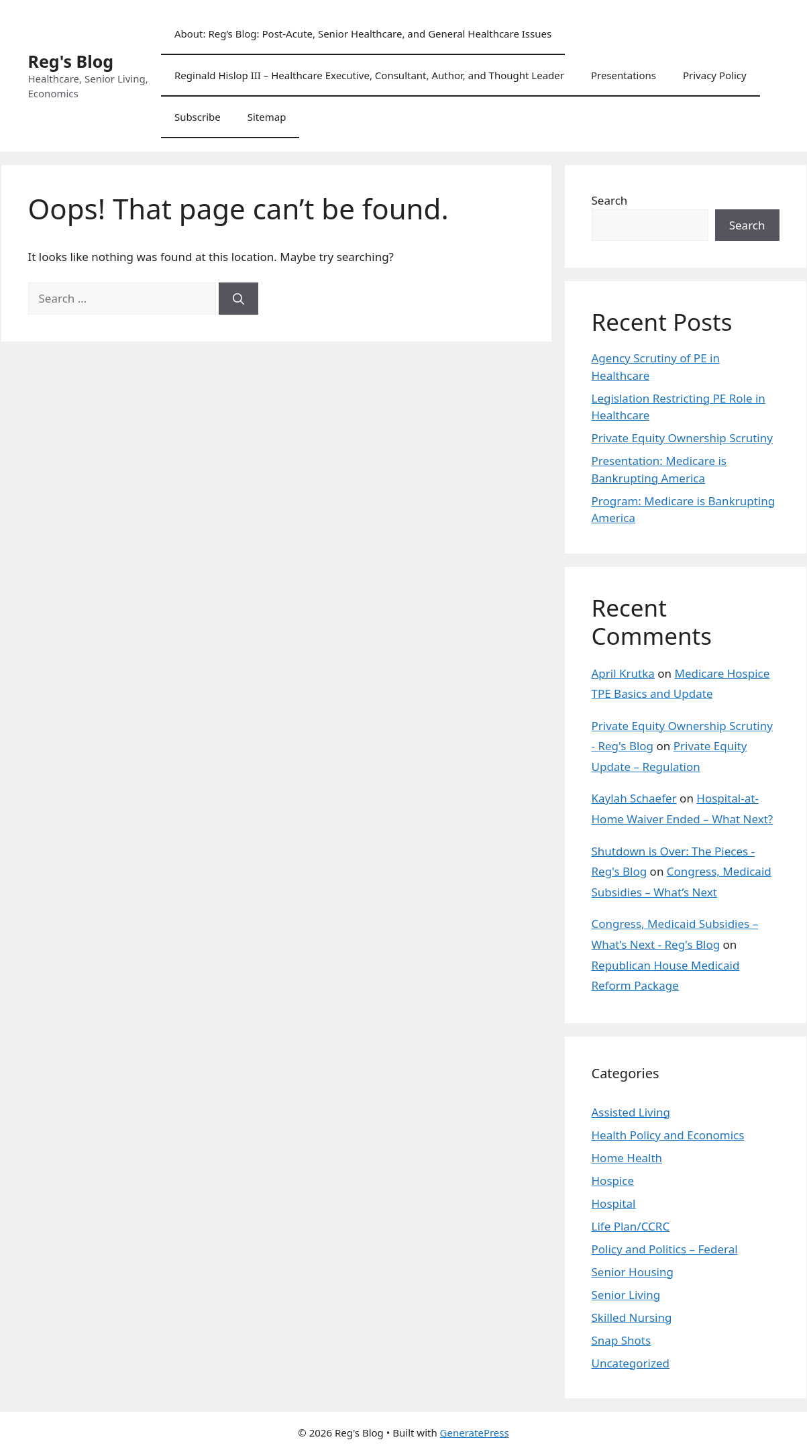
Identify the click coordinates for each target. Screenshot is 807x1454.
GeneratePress (474, 1432)
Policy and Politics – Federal (665, 1249)
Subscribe (197, 116)
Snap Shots (621, 1340)
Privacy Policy (715, 75)
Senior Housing (633, 1272)
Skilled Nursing (632, 1317)
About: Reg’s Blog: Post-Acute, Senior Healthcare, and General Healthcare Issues (362, 33)
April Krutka (623, 673)
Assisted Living (631, 1112)
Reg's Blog (71, 61)
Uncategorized (631, 1363)
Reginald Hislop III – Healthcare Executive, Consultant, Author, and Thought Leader (369, 75)
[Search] (238, 298)
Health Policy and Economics (668, 1135)
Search (610, 200)
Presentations (623, 75)
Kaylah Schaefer (634, 798)
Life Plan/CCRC (631, 1226)
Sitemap (267, 116)
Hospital (614, 1203)
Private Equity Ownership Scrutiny (682, 438)
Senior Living (626, 1294)
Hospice (613, 1180)
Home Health (627, 1157)
